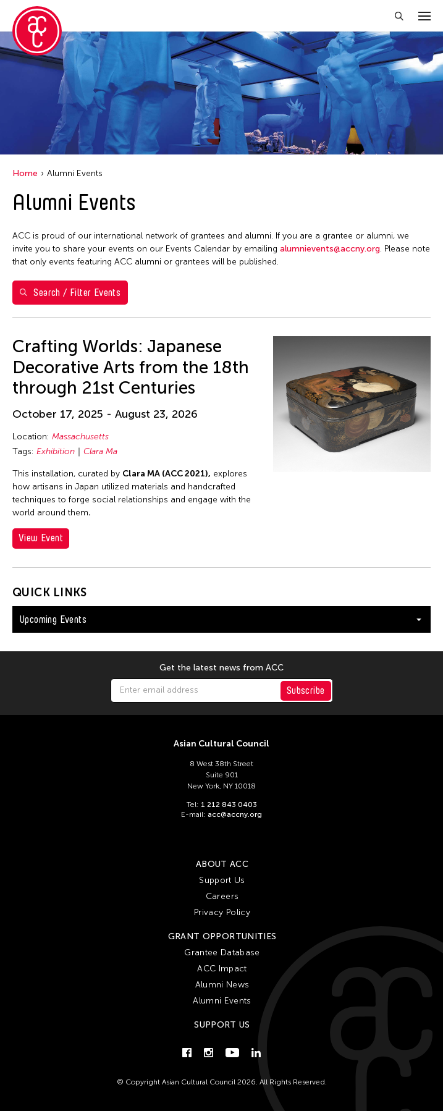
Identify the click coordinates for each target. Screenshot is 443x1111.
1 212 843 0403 (229, 804)
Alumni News (222, 984)
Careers (222, 896)
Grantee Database (222, 952)
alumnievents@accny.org (330, 248)
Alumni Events (222, 1000)
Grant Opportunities (222, 936)
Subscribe (306, 690)
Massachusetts (80, 436)
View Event (41, 538)
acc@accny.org (235, 814)
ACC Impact (222, 968)
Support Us (222, 880)
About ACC (222, 864)
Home (25, 173)
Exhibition (55, 451)
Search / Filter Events (70, 292)
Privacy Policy (222, 912)
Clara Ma (100, 451)
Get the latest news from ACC (221, 668)
